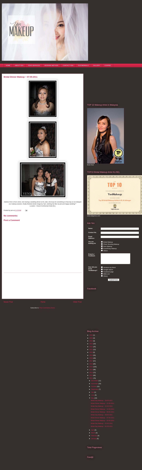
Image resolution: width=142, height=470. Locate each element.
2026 (91, 337)
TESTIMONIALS (83, 65)
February (94, 438)
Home (43, 302)
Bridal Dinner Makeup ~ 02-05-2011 (102, 422)
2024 (91, 343)
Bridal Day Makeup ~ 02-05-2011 (101, 425)
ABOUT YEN (19, 65)
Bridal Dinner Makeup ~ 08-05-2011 (102, 414)
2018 (91, 360)
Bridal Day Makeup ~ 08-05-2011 (101, 417)
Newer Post (8, 302)
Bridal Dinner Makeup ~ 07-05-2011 (102, 420)
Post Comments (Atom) (47, 308)
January (94, 440)
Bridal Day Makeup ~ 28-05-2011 (101, 402)
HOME (8, 65)
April (93, 432)
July (92, 394)
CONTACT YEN (68, 65)
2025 (91, 340)
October (94, 388)
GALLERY (96, 65)
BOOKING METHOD (51, 65)
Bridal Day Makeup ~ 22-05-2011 (101, 408)
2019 (91, 357)
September (95, 391)
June (93, 397)
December (94, 383)
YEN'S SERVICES (34, 65)
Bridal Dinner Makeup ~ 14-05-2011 (102, 411)
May (92, 400)
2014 (91, 371)
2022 (91, 349)
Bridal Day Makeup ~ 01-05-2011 (101, 428)
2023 (91, 346)
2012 (91, 377)
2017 (91, 363)
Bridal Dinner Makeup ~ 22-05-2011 (102, 405)
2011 (91, 380)
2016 (91, 366)
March (93, 435)
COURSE (108, 65)
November (94, 385)
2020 (91, 354)
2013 (91, 374)
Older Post (77, 302)
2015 (91, 369)
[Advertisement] (42, 285)
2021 (91, 351)
